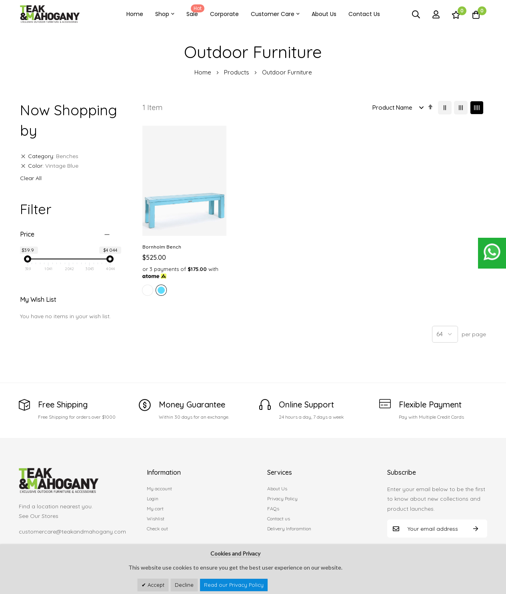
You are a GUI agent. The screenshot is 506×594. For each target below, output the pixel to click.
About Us (324, 14)
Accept (155, 585)
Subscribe (475, 526)
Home (134, 14)
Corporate (224, 14)
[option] (147, 281)
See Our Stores (38, 514)
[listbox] (180, 282)
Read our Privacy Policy (234, 585)
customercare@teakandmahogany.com (72, 529)
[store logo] (50, 14)
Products (237, 72)
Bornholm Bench (161, 238)
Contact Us (364, 14)
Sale (194, 11)
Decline (184, 585)
